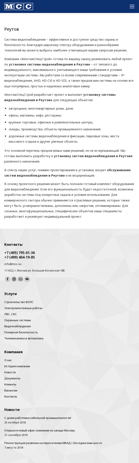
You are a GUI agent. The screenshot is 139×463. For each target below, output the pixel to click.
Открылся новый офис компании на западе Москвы (39, 430)
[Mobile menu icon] (132, 6)
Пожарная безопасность (21, 332)
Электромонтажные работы (23, 308)
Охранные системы (17, 320)
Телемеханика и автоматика (23, 338)
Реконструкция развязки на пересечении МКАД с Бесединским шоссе (53, 443)
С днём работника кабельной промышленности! (37, 418)
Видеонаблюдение (17, 326)
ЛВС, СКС (10, 314)
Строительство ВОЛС (19, 302)
